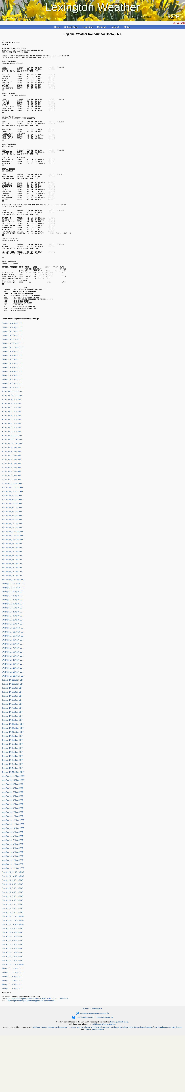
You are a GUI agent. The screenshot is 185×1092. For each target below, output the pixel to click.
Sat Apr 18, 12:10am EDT (12, 439)
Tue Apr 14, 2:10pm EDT (12, 768)
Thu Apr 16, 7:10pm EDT (12, 556)
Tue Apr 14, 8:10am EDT (12, 792)
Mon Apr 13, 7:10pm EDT (12, 844)
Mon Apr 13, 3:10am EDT (12, 908)
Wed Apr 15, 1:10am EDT (12, 724)
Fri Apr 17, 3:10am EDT (12, 524)
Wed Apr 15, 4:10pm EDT (12, 664)
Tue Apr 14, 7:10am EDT (12, 796)
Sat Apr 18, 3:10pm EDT (12, 379)
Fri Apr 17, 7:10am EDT (12, 508)
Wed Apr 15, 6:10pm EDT (12, 656)
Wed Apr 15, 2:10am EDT (12, 720)
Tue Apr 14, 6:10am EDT (12, 800)
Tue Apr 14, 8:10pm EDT (12, 744)
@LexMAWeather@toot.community (92, 1065)
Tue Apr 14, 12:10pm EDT (13, 776)
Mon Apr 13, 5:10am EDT (12, 900)
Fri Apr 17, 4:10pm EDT (12, 471)
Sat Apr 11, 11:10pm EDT (12, 1020)
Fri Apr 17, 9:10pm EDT (12, 451)
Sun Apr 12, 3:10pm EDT (12, 956)
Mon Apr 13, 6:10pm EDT (12, 848)
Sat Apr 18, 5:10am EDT (12, 419)
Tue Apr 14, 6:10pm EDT (12, 752)
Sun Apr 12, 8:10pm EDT (12, 936)
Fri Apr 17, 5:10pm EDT (12, 467)
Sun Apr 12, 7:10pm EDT (12, 940)
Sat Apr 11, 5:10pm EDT (12, 1040)
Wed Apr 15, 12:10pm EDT (13, 680)
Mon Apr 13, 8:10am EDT (12, 888)
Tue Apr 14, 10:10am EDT (13, 784)
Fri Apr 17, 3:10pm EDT (12, 475)
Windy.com (176, 1079)
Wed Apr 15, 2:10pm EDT (12, 672)
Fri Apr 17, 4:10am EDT (12, 520)
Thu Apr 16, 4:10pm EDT (12, 568)
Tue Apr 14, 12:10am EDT (13, 824)
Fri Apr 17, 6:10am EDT (12, 512)
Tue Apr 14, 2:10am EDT (12, 816)
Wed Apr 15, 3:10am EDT (12, 716)
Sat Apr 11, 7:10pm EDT (12, 1032)
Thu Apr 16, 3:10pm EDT (12, 572)
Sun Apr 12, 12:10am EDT (13, 1016)
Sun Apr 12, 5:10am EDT (12, 996)
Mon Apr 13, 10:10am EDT (13, 880)
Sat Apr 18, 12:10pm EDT (12, 391)
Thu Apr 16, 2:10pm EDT (12, 576)
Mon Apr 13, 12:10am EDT (13, 920)
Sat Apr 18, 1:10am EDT (12, 435)
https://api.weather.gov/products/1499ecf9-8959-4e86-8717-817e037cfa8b (37, 1051)
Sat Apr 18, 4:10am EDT (12, 423)
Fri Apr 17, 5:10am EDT (12, 516)
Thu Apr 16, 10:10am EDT (13, 592)
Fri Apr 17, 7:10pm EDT (12, 459)
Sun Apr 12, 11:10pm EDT (13, 924)
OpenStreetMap (97, 1081)
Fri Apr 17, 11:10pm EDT (12, 443)
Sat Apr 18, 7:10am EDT (12, 411)
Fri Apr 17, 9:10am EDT (12, 500)
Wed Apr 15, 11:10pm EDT (13, 636)
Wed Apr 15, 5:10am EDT (12, 708)
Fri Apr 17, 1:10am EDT (12, 532)
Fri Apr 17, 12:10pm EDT (12, 487)
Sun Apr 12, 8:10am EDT (12, 984)
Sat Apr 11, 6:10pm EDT (12, 1036)
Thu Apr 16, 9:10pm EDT (12, 548)
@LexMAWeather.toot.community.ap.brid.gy (92, 1069)
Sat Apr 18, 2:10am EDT (12, 431)
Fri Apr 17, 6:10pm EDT (12, 463)
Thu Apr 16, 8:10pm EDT (12, 552)
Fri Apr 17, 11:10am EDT (12, 491)
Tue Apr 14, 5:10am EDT (12, 804)
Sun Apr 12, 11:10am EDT (13, 972)
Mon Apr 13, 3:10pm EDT (12, 860)
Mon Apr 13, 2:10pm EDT (12, 864)
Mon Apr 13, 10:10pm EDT (13, 832)
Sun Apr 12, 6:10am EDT (12, 992)
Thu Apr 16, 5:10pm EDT (12, 564)
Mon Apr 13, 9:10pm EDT (12, 836)
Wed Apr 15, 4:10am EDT (12, 712)
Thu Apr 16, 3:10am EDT (12, 620)
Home (57, 27)
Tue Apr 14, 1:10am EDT (12, 820)
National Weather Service (43, 1079)
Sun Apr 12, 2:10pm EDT (12, 960)
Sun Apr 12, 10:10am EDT (13, 976)
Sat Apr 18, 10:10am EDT (12, 399)
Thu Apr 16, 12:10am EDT (13, 632)
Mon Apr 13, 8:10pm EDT (12, 840)
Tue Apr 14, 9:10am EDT (12, 788)
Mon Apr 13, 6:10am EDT (12, 896)
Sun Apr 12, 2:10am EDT (12, 1008)
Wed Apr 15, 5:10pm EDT (12, 660)
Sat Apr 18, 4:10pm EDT (12, 375)
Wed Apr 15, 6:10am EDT (12, 704)
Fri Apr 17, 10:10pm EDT (12, 447)
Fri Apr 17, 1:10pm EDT (12, 483)
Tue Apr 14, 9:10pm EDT (12, 740)
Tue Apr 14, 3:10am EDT (12, 812)
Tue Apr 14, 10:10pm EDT (13, 736)
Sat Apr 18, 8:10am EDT (12, 407)
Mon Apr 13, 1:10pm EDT (12, 868)
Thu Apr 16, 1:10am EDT (12, 628)
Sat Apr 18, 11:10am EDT (12, 395)
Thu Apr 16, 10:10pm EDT (13, 544)
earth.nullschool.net (163, 1079)
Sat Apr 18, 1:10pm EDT (12, 387)
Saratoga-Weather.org (119, 1074)
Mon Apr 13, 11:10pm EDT (13, 828)
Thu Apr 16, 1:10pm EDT (12, 580)
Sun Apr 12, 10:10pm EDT (13, 928)
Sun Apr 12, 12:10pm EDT (13, 968)
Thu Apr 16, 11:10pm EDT (13, 540)
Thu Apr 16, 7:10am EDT (12, 604)
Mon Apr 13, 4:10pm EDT (12, 856)
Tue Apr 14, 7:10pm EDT (12, 748)
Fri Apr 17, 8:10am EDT (12, 504)
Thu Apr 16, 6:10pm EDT (12, 560)
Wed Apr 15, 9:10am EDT (12, 692)
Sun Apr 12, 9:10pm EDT (12, 932)
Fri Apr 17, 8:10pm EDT (12, 455)
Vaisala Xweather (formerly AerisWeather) (137, 1079)
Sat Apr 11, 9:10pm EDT (12, 1028)
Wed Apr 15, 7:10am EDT (12, 700)
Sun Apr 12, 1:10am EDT (12, 1012)
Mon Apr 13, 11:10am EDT (13, 876)
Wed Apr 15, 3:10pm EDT (12, 668)
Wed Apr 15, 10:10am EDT (13, 688)
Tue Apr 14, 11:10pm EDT (13, 732)
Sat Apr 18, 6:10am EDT (12, 415)
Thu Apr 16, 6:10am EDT (12, 608)
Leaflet (87, 1081)
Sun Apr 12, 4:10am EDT (12, 1000)
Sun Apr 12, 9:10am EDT (12, 980)
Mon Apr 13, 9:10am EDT (12, 884)
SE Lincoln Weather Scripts (103, 1076)
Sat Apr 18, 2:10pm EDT (12, 383)
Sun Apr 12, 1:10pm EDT (12, 964)
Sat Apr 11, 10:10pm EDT (12, 1024)
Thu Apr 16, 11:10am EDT (13, 588)
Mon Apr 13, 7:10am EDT (12, 892)
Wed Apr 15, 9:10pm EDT (12, 644)
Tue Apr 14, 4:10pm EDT (12, 760)
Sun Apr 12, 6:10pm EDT (12, 944)
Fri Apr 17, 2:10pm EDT (12, 479)
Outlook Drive (71, 27)
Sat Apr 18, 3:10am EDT (12, 427)
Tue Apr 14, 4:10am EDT (12, 808)
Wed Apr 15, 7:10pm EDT (12, 652)
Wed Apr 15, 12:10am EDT (13, 728)
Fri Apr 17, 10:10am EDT (12, 495)
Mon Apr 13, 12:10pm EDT (13, 872)
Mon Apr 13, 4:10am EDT (12, 904)
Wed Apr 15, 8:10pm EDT (12, 648)
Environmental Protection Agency (69, 1079)
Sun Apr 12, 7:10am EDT (12, 988)
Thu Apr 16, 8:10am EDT (12, 600)
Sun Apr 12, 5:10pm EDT (12, 948)
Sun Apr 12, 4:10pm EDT (12, 952)
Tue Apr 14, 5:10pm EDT (12, 756)
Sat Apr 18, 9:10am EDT (12, 403)
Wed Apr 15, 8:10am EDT (12, 696)
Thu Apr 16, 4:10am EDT (12, 616)
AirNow (87, 1079)
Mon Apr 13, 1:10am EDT (12, 916)
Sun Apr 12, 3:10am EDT (12, 1004)
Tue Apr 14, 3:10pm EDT (12, 764)
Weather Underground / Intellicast (105, 1079)
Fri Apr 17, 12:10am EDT (12, 536)
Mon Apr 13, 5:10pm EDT (12, 852)
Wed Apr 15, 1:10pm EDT (12, 676)
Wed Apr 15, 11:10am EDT (13, 684)
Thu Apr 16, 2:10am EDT (12, 624)
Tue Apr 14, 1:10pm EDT (12, 772)
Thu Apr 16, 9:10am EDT (12, 596)
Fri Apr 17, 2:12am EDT (12, 528)
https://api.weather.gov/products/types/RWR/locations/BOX (32, 1053)
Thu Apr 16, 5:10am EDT (12, 612)
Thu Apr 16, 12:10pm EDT (13, 584)
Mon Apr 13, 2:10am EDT (12, 912)
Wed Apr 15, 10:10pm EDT (13, 640)
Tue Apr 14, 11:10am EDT (13, 780)
